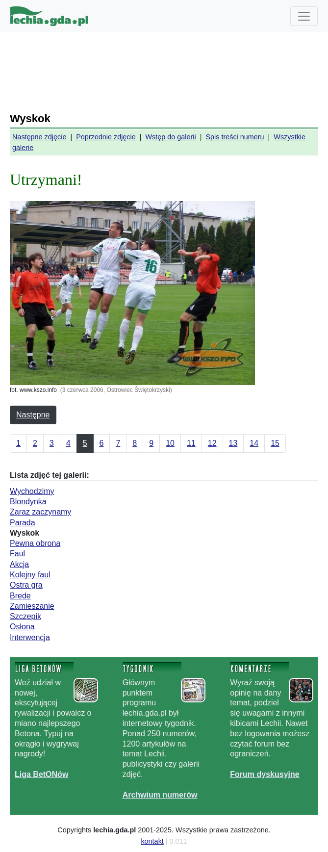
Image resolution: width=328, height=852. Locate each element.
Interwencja (30, 637)
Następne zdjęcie (39, 137)
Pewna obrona (35, 543)
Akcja (19, 564)
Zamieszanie (32, 606)
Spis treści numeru (234, 137)
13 (233, 443)
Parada (22, 522)
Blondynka (28, 501)
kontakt (152, 841)
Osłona (22, 626)
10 (170, 443)
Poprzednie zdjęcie (106, 137)
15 (275, 443)
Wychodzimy (32, 491)
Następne (33, 415)
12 (212, 443)
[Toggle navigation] (304, 16)
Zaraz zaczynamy (40, 512)
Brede (20, 596)
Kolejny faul (30, 574)
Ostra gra (26, 585)
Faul (17, 553)
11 (191, 443)
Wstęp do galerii (170, 137)
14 (254, 443)
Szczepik (25, 616)
